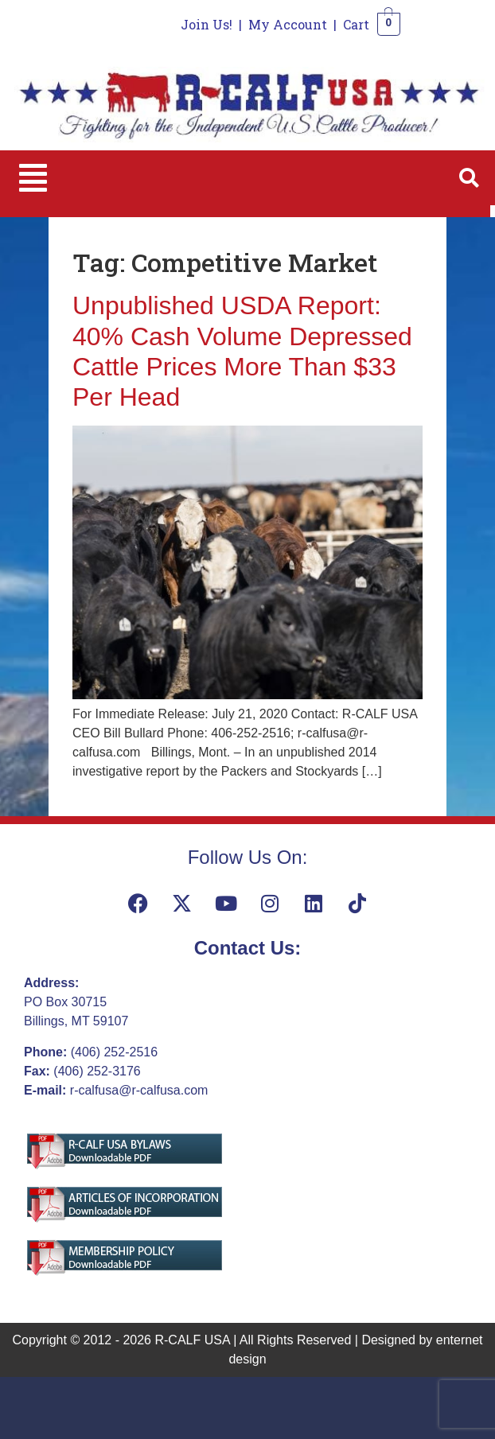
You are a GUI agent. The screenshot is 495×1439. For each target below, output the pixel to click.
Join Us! (206, 24)
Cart (356, 24)
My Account (287, 24)
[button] (33, 177)
